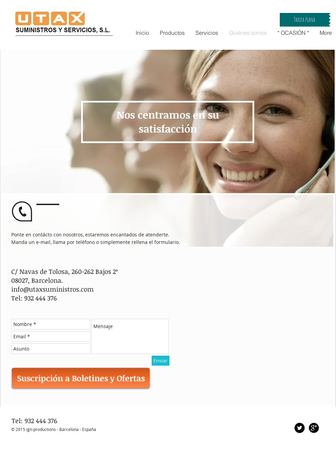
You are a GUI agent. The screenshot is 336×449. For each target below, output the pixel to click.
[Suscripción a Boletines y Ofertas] (81, 378)
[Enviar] (160, 361)
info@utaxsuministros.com (52, 289)
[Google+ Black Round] (314, 428)
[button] (304, 20)
